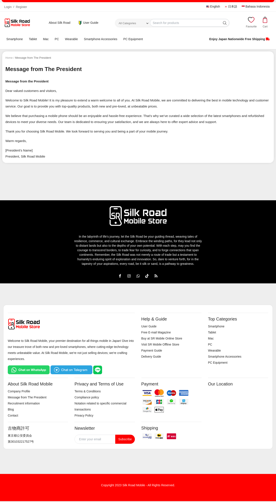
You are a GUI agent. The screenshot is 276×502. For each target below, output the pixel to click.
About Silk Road (59, 22)
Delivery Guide (151, 356)
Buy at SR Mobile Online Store (161, 338)
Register (21, 7)
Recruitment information (24, 403)
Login (8, 7)
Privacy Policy (83, 415)
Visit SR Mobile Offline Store (160, 344)
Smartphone (14, 39)
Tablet (33, 39)
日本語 (230, 6)
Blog (11, 409)
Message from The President (27, 397)
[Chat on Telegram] (71, 369)
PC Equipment (133, 39)
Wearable (71, 39)
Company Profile (19, 391)
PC (57, 39)
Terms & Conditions (87, 391)
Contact (13, 415)
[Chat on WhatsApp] (29, 369)
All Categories (127, 23)
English (213, 6)
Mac (46, 39)
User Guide (88, 23)
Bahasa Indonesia (256, 6)
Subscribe (125, 439)
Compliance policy (86, 397)
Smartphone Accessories (100, 39)
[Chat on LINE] (97, 369)
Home (9, 57)
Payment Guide (151, 350)
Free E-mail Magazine (156, 332)
